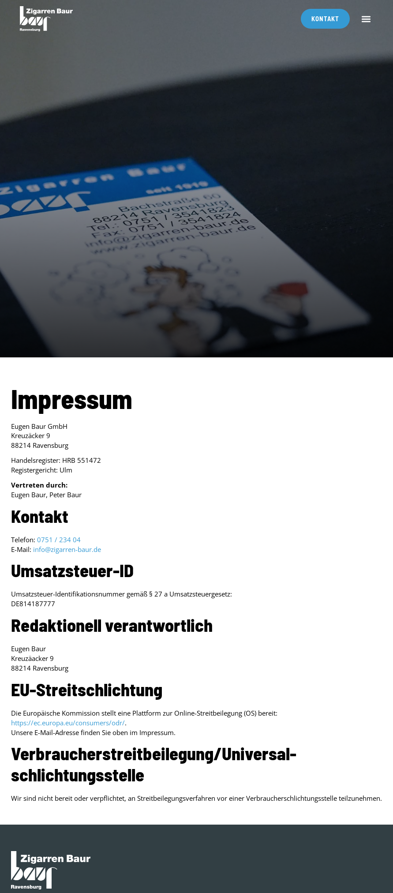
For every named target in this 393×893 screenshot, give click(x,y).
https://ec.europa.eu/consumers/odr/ (68, 722)
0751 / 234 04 (59, 539)
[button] (366, 18)
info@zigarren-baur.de (67, 549)
